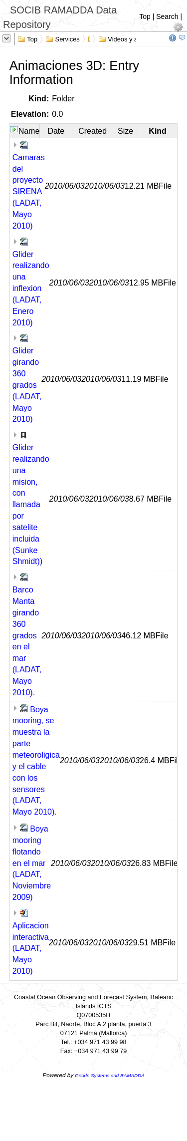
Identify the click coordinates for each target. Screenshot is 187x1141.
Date (55, 131)
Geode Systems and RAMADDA (109, 1075)
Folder (63, 98)
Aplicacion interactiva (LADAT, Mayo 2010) (30, 948)
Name (29, 131)
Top (145, 16)
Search (167, 16)
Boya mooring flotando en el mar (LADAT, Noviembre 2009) (31, 863)
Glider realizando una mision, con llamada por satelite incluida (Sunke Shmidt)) (30, 504)
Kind (158, 131)
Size (125, 131)
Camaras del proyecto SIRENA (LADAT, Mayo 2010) (28, 191)
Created (92, 131)
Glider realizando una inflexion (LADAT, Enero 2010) (30, 288)
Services (62, 38)
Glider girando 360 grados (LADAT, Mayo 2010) (26, 384)
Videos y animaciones (134, 38)
